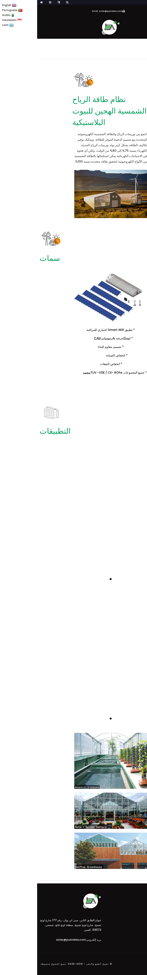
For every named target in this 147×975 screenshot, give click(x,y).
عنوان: (60, 920)
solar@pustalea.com (34, 940)
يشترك (136, 904)
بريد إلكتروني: (56, 940)
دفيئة (132, 43)
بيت (142, 43)
